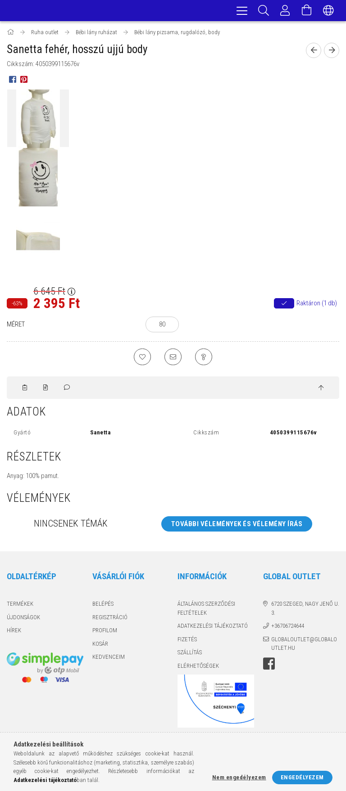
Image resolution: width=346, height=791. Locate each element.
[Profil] (285, 11)
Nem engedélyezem (239, 777)
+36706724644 (287, 628)
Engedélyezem (302, 777)
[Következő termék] (331, 51)
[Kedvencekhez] (141, 359)
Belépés (103, 606)
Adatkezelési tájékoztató (213, 628)
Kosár (100, 646)
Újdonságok (23, 619)
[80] (162, 326)
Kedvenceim (108, 659)
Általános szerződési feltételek (206, 611)
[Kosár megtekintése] (307, 11)
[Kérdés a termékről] (205, 359)
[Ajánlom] (173, 359)
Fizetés (187, 641)
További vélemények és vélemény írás (237, 526)
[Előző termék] (313, 51)
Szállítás (190, 655)
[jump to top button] (321, 390)
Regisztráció (109, 619)
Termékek (20, 606)
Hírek (14, 633)
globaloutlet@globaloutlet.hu (304, 646)
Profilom (104, 633)
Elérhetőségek (198, 668)
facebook (269, 666)
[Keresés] (263, 11)
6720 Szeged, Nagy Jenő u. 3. (305, 611)
